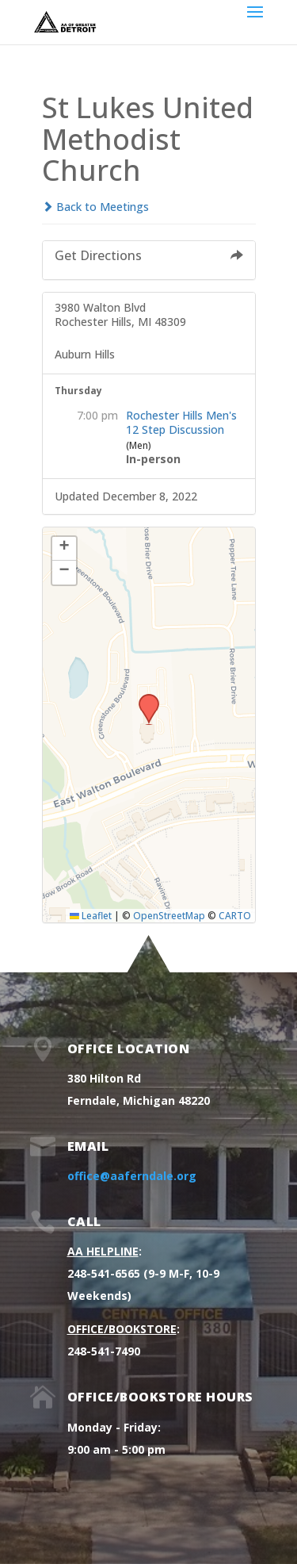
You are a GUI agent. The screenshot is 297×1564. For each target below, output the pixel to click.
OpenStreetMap (169, 915)
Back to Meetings (95, 206)
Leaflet (91, 915)
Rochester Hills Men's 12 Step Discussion (181, 422)
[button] (143, 698)
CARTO (235, 915)
